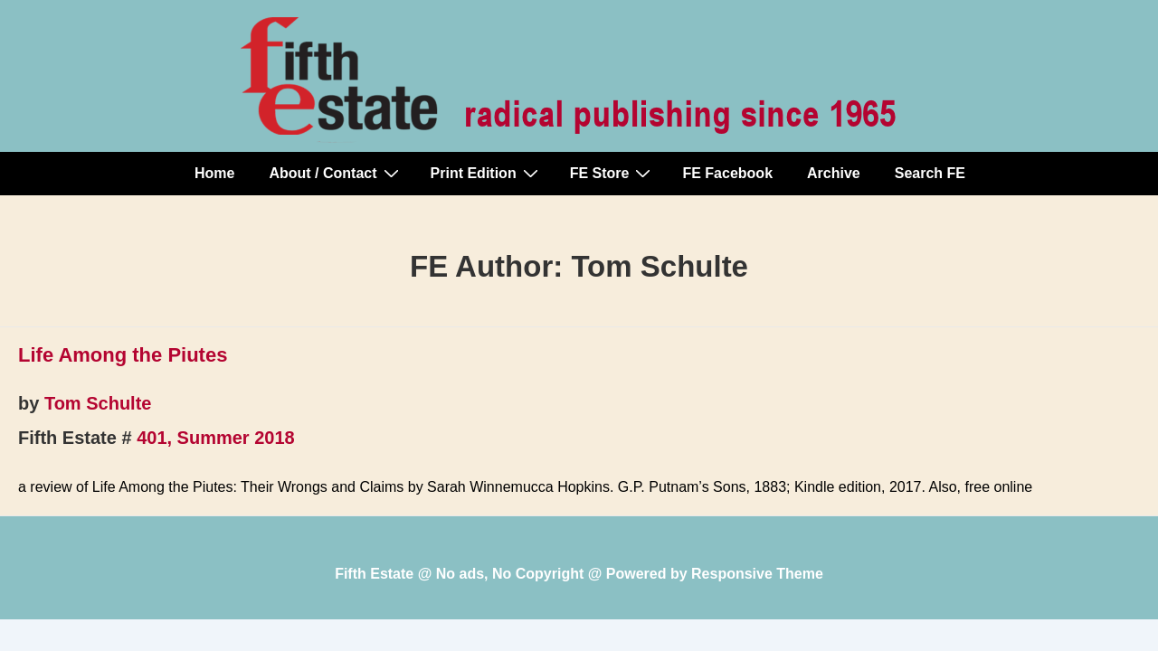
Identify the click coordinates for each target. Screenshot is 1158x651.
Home (214, 173)
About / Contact (336, 172)
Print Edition (487, 172)
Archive (833, 173)
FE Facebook (727, 173)
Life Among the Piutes (122, 355)
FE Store (613, 172)
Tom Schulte (98, 403)
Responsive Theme (757, 573)
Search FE (930, 173)
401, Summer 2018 (216, 438)
